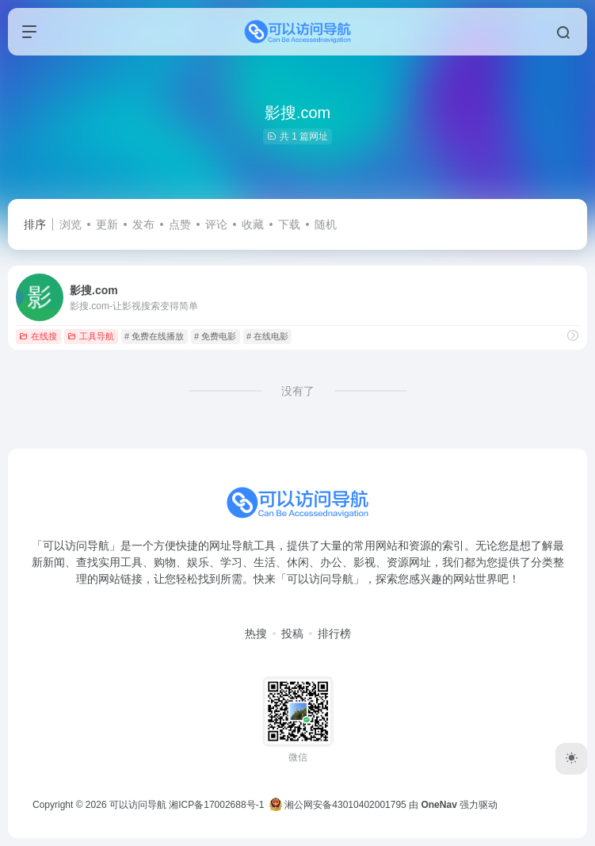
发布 (143, 224)
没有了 (298, 391)
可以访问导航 (137, 804)
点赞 (180, 224)
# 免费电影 (215, 336)
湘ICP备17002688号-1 (216, 804)
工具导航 (90, 336)
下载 (289, 224)
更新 (107, 224)
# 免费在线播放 (154, 336)
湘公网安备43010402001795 (337, 804)
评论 (216, 224)
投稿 (292, 633)
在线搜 (38, 336)
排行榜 (334, 633)
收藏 (253, 224)
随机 (326, 224)
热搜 (256, 633)
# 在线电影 (267, 336)
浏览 (70, 224)
